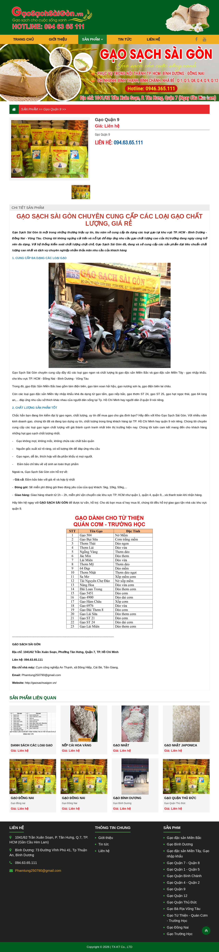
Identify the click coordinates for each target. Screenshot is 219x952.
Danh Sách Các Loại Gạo (32, 745)
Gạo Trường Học (179, 934)
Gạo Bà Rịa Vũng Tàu (183, 909)
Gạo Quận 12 (177, 896)
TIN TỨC (125, 39)
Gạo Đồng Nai (73, 798)
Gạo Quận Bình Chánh (184, 876)
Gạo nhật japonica (180, 745)
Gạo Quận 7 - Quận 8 (183, 863)
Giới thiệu (105, 838)
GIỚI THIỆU (58, 39)
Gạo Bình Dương (127, 798)
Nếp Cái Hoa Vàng (76, 745)
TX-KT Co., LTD (122, 947)
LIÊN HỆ (153, 39)
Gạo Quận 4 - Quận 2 (183, 882)
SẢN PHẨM (91, 39)
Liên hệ (104, 851)
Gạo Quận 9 (52, 109)
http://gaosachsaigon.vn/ (40, 682)
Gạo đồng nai (22, 798)
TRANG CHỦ (23, 39)
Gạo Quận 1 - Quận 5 (183, 869)
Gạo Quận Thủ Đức (180, 798)
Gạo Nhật (121, 745)
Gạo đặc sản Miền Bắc (184, 838)
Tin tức (103, 844)
